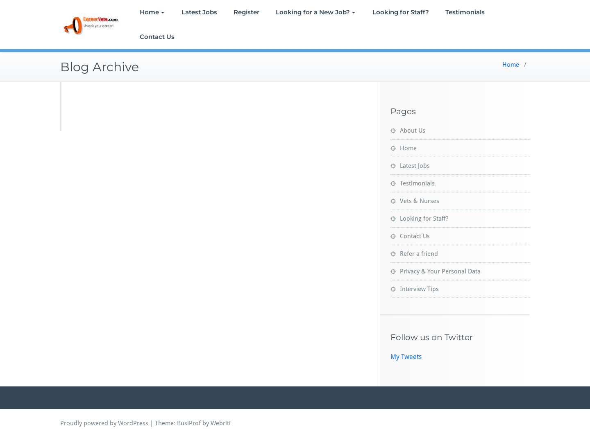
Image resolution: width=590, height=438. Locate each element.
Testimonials (465, 12)
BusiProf (189, 423)
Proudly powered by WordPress (104, 423)
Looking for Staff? (400, 12)
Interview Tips (419, 289)
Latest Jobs (199, 12)
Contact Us (157, 37)
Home (152, 12)
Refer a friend (419, 253)
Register (246, 12)
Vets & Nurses (419, 201)
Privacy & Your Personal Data (440, 271)
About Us (412, 130)
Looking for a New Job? (315, 12)
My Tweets (406, 357)
